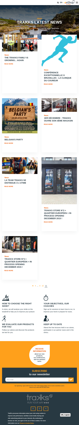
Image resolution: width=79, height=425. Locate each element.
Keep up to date (53, 324)
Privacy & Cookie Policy (27, 423)
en (61, 2)
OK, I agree (65, 415)
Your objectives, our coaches (56, 304)
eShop (69, 2)
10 (43, 286)
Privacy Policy (43, 385)
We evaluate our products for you (18, 325)
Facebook (34, 28)
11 (46, 286)
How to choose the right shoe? (17, 304)
